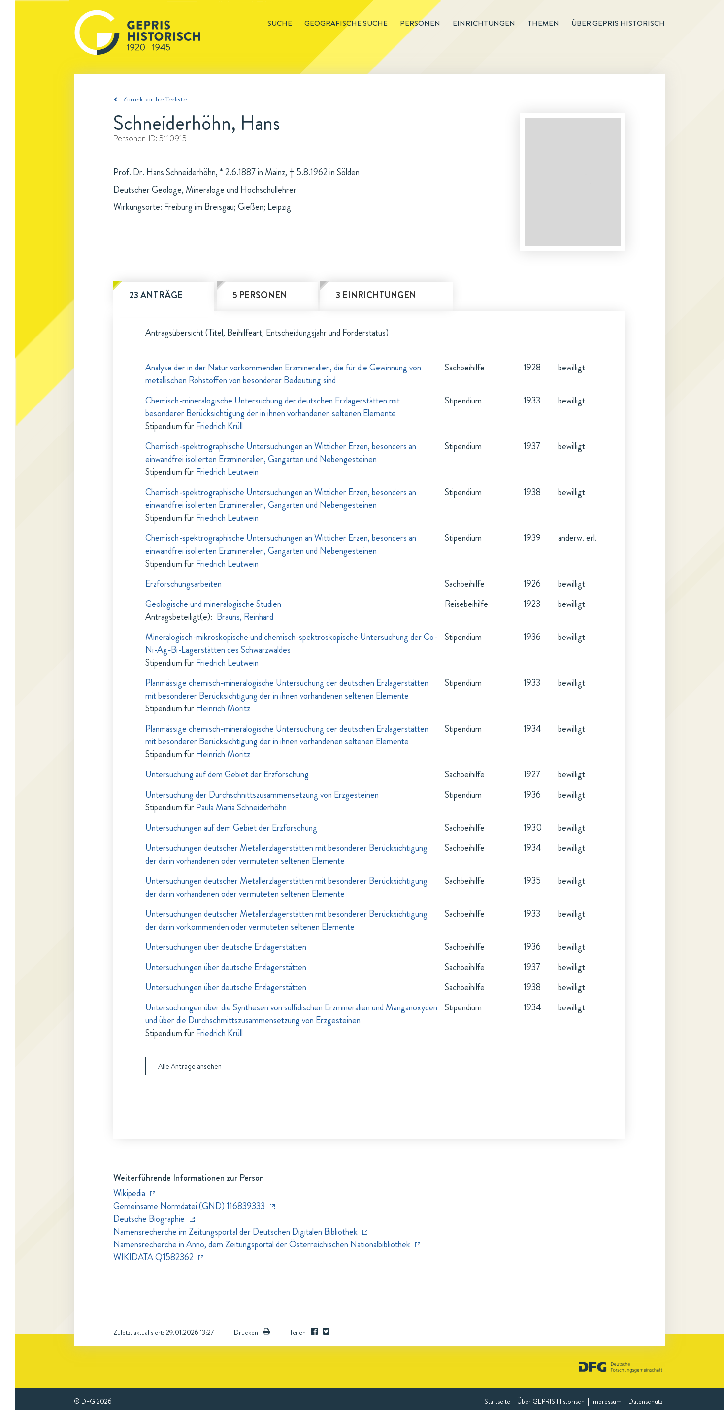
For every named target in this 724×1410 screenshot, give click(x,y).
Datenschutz (645, 1401)
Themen (543, 23)
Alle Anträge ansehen (190, 1066)
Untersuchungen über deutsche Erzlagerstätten (225, 946)
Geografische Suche (346, 23)
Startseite (497, 1401)
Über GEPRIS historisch (618, 23)
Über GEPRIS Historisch (551, 1401)
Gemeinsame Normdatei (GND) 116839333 (189, 1206)
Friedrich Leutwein (227, 472)
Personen (420, 23)
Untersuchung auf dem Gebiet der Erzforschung (227, 774)
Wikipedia (129, 1193)
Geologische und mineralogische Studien (213, 604)
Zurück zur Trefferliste (155, 99)
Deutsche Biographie (149, 1218)
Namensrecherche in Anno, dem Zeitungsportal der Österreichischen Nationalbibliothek (261, 1244)
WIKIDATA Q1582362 (153, 1257)
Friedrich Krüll (219, 426)
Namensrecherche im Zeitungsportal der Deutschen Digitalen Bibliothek (235, 1231)
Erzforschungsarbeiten (183, 583)
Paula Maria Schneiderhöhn (241, 807)
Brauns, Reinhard (245, 616)
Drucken (252, 1332)
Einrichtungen (484, 23)
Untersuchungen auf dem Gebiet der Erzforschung (231, 827)
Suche (279, 23)
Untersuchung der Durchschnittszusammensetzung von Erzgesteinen (262, 794)
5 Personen (259, 295)
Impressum (607, 1401)
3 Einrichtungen (376, 295)
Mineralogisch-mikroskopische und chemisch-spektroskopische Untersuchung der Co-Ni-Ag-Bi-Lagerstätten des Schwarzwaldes (291, 643)
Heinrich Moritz (223, 708)
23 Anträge (156, 295)
